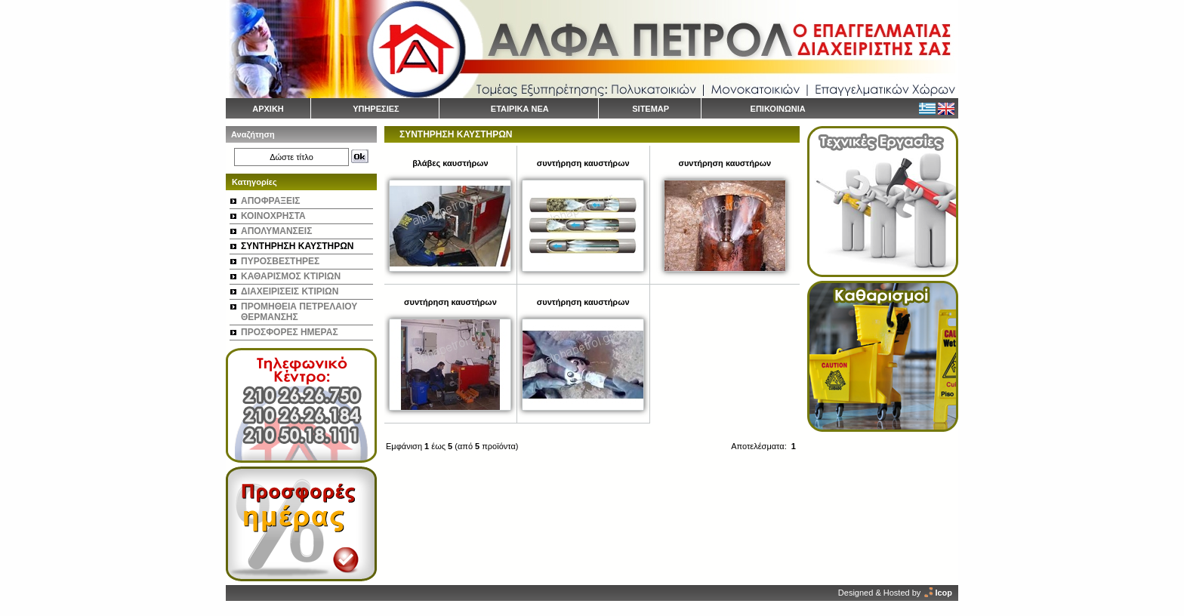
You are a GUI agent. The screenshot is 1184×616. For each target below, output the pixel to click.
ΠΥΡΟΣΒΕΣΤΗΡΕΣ (280, 261)
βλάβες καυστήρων (450, 163)
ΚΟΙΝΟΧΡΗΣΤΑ (273, 216)
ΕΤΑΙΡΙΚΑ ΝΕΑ (520, 108)
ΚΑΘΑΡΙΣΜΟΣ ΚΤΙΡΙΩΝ (291, 276)
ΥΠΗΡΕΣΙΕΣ (376, 108)
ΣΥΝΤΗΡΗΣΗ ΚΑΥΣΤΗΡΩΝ (297, 246)
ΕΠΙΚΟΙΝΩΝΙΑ (778, 108)
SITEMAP (650, 108)
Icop (943, 592)
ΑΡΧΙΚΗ (268, 108)
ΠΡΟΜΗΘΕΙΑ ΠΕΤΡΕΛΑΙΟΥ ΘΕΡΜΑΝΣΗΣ (299, 311)
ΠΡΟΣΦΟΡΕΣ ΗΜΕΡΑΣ (289, 332)
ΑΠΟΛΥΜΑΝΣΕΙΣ (276, 231)
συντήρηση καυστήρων (583, 163)
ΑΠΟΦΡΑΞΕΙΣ (271, 201)
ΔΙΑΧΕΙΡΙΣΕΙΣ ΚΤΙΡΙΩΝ (289, 291)
